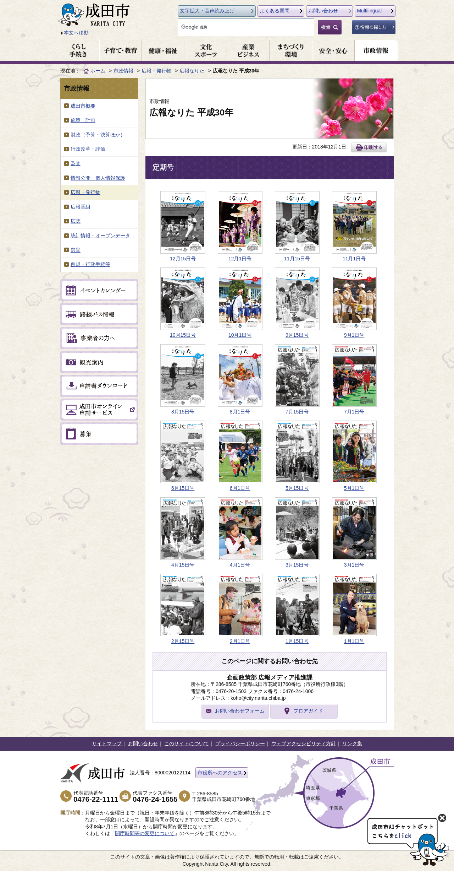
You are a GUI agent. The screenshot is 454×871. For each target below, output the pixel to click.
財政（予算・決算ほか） (98, 134)
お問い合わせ (323, 10)
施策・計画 (83, 120)
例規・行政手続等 (90, 264)
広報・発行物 (156, 71)
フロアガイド (308, 711)
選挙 (76, 250)
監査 (76, 163)
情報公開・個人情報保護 (98, 178)
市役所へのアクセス (220, 772)
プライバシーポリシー (240, 743)
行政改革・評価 (88, 149)
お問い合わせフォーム (240, 711)
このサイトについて (186, 743)
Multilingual (369, 10)
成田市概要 (83, 106)
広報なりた (191, 71)
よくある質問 (274, 10)
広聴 (76, 221)
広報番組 (80, 207)
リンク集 (352, 743)
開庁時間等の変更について (145, 833)
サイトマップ (107, 743)
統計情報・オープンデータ (100, 235)
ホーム (97, 71)
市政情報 (123, 71)
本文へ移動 (76, 33)
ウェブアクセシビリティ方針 (303, 743)
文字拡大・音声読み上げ (207, 10)
